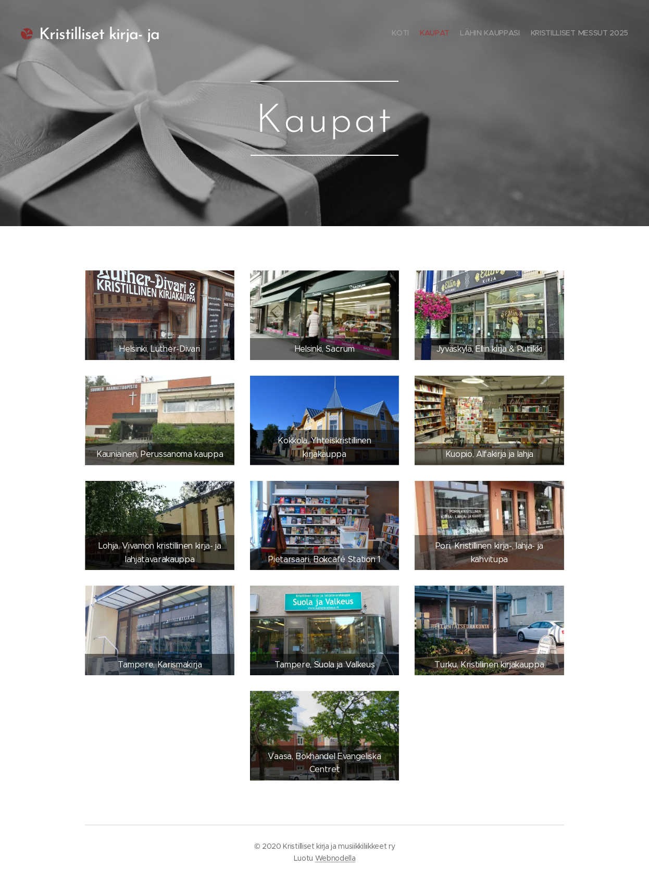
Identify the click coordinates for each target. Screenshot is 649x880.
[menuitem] (598, 34)
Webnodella (335, 858)
